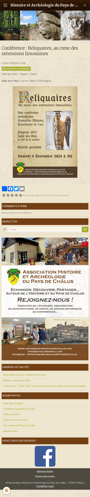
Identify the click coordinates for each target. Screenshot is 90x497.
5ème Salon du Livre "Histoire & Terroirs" (24, 374)
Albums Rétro (10, 431)
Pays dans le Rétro (13, 403)
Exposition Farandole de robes (19, 408)
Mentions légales (45, 471)
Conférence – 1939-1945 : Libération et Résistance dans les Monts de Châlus (44, 386)
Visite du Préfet (11, 414)
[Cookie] (6, 490)
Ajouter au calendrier (16, 68)
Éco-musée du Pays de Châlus (19, 425)
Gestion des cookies (45, 476)
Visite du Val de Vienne (15, 420)
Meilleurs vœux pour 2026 (16, 380)
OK (85, 229)
